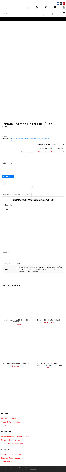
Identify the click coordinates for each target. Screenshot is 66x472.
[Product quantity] (4, 172)
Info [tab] (6, 209)
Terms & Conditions (9, 418)
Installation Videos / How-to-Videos (15, 436)
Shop (40, 152)
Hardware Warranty (8, 462)
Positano (41, 138)
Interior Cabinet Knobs (31, 138)
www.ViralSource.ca (55, 467)
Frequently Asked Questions (12, 444)
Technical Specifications (10, 458)
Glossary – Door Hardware (11, 440)
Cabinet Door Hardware (16, 138)
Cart (52, 152)
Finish (4, 163)
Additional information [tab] (22, 194)
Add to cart (9, 176)
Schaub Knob (21, 141)
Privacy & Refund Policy (10, 422)
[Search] (52, 14)
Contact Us (5, 426)
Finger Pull (8, 141)
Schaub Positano (31, 141)
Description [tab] (7, 194)
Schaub (46, 138)
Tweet (32, 186)
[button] (33, 18)
